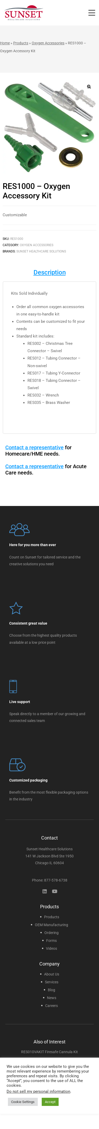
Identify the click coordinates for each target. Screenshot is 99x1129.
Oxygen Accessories (48, 43)
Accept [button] (50, 1102)
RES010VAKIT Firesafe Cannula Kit (49, 1052)
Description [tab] (50, 272)
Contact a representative (34, 447)
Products (20, 43)
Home (5, 43)
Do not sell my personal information (38, 1091)
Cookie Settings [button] (23, 1102)
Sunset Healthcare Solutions (41, 251)
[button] (89, 86)
